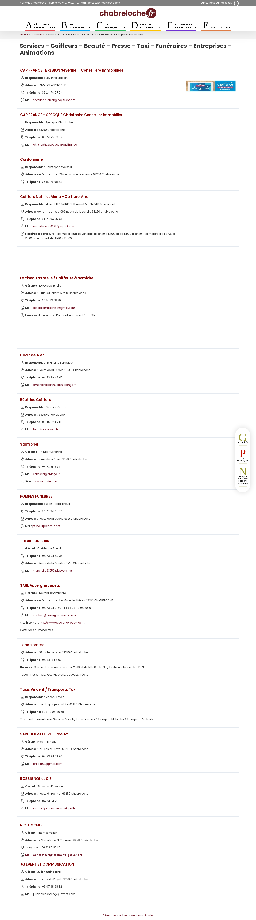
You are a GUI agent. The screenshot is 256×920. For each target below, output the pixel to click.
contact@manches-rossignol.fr (54, 808)
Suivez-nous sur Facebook (216, 2)
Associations (220, 27)
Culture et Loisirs (150, 26)
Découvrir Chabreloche (44, 26)
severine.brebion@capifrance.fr (54, 100)
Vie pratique (115, 26)
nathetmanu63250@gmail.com (54, 226)
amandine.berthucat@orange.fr (54, 385)
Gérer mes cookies (115, 915)
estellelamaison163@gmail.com (54, 308)
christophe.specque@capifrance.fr (56, 145)
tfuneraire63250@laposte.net (52, 571)
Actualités (242, 442)
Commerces (38, 34)
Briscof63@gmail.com (47, 764)
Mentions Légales (142, 915)
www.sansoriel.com (45, 481)
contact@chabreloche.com (104, 2)
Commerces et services (185, 26)
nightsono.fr (73, 855)
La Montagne (242, 459)
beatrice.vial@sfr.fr (45, 429)
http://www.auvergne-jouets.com (62, 623)
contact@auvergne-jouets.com (54, 615)
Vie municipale (79, 26)
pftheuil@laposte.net (46, 526)
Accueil (24, 34)
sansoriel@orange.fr (46, 474)
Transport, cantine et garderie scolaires (242, 480)
